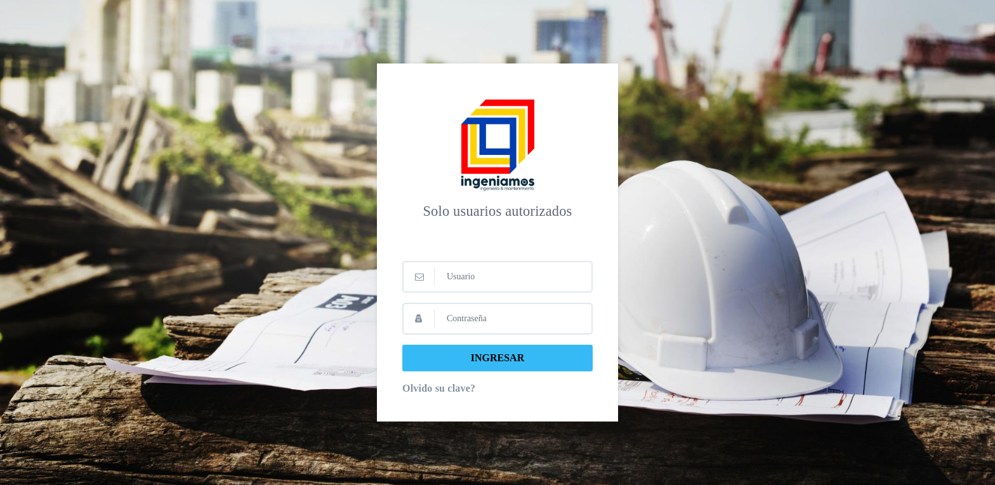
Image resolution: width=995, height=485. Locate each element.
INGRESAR (497, 357)
